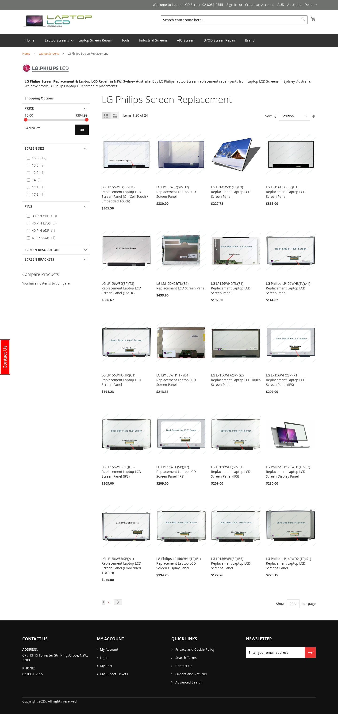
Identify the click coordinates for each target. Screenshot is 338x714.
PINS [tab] (28, 206)
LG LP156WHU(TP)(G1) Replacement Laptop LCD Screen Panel (121, 380)
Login (104, 657)
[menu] (169, 40)
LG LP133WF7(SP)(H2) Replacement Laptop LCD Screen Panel (176, 192)
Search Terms (185, 657)
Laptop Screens (49, 53)
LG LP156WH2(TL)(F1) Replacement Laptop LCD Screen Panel (230, 288)
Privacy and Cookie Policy (194, 649)
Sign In (232, 4)
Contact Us (183, 666)
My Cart (106, 666)
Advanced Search (188, 682)
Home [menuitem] (30, 40)
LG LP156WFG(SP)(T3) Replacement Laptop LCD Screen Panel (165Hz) (121, 288)
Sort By (270, 116)
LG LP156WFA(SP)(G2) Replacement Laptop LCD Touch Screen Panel (236, 380)
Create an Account (259, 4)
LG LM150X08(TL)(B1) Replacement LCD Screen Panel (180, 285)
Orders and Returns (190, 674)
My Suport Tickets (114, 674)
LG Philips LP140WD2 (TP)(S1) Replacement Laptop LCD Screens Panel (288, 563)
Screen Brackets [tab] (39, 259)
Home (26, 53)
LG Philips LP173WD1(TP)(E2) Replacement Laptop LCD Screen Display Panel (288, 472)
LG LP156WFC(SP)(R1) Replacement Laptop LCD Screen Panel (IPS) (230, 472)
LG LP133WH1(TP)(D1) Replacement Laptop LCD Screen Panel (176, 380)
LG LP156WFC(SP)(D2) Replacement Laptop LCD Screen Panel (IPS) (176, 472)
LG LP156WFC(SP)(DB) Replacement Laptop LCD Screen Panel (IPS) (121, 472)
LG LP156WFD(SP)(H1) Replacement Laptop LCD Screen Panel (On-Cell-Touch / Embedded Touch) (125, 194)
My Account (109, 649)
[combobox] (234, 19)
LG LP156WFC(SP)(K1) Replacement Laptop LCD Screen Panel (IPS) (285, 380)
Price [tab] (29, 108)
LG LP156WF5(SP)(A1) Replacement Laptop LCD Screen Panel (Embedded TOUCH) (121, 565)
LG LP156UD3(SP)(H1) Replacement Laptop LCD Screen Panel (285, 192)
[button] (297, 5)
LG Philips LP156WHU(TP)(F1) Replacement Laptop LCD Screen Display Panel (178, 563)
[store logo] (57, 21)
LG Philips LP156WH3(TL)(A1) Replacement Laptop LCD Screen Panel (288, 288)
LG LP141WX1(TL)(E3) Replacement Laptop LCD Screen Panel (230, 192)
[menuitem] (57, 40)
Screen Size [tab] (35, 148)
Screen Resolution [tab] (42, 249)
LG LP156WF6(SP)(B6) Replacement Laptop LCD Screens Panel (230, 563)
